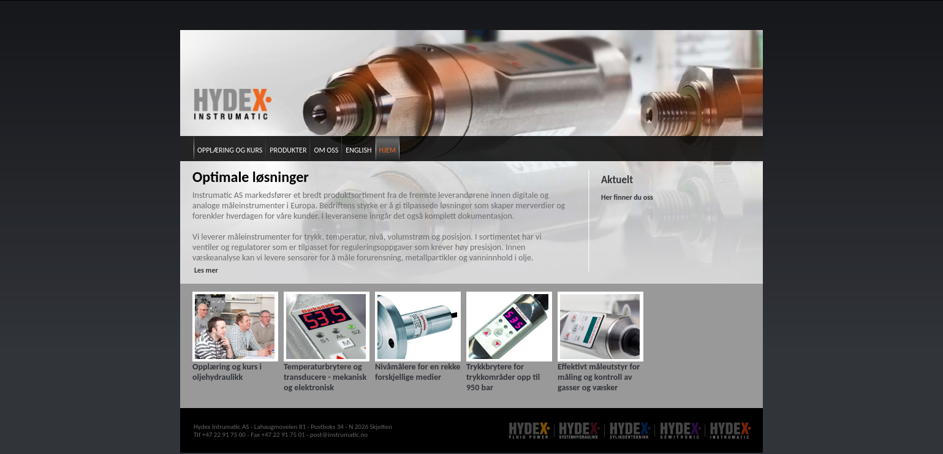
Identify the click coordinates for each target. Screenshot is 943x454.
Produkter (288, 150)
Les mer (206, 270)
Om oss (326, 150)
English (358, 150)
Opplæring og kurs (229, 150)
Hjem (387, 150)
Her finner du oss (627, 197)
